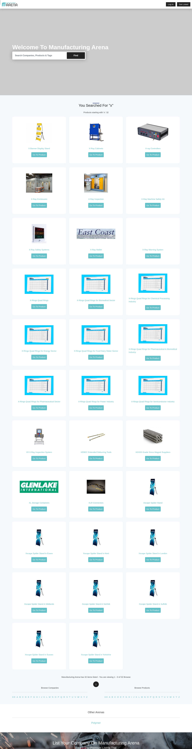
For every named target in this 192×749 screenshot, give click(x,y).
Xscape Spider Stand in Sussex (39, 655)
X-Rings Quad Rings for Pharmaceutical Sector (39, 402)
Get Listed (183, 4)
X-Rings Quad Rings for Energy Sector (39, 351)
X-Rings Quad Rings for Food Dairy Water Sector (96, 351)
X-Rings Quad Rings (39, 300)
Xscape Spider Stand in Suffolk (153, 604)
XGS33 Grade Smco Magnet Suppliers (152, 452)
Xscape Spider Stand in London (153, 553)
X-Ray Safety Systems (39, 250)
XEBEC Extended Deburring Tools (96, 452)
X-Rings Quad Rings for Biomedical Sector (96, 300)
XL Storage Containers (39, 503)
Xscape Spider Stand (152, 503)
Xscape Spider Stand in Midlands (39, 604)
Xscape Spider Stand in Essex (39, 553)
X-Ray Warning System (152, 250)
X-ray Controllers (153, 148)
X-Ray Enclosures (39, 199)
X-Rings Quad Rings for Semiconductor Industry (153, 402)
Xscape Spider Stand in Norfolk (96, 604)
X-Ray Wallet (96, 250)
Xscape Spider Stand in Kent (96, 553)
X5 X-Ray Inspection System (39, 452)
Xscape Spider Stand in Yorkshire (96, 655)
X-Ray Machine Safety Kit (152, 199)
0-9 (13, 697)
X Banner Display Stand (39, 148)
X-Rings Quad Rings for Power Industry (96, 402)
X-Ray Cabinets (96, 148)
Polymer (96, 723)
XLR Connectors (96, 503)
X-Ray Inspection (96, 199)
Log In (170, 4)
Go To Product (39, 155)
